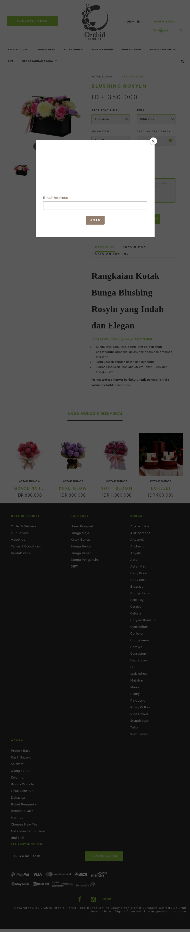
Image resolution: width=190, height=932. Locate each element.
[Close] (153, 141)
